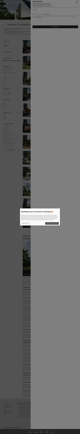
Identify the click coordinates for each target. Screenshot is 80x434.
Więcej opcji (25, 223)
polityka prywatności (49, 219)
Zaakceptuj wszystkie (52, 223)
